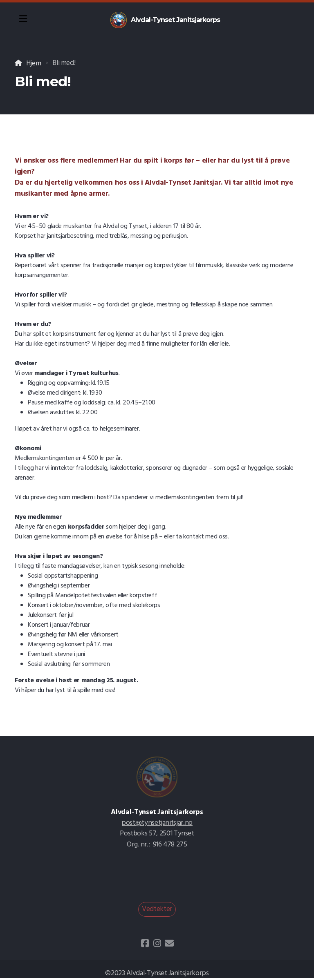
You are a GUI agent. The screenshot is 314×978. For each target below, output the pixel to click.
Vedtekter (157, 909)
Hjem (33, 63)
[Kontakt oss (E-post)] (169, 943)
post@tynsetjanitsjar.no (157, 823)
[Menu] (23, 20)
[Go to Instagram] (157, 943)
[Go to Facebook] (145, 943)
